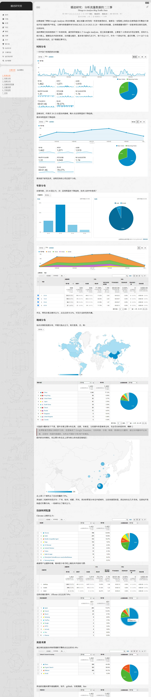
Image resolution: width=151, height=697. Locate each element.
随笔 (5, 31)
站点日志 (6, 48)
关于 (5, 40)
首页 (5, 15)
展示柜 (6, 44)
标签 (5, 23)
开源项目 (6, 52)
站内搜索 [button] (6, 61)
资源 (5, 36)
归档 (5, 19)
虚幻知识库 (7, 56)
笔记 (5, 27)
